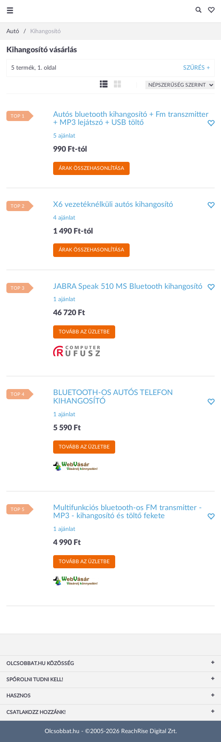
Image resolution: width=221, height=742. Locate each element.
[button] (209, 11)
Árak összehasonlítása (91, 168)
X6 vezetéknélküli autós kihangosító (113, 205)
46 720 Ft (69, 313)
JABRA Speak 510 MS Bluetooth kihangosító (127, 287)
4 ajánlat (64, 218)
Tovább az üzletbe (84, 331)
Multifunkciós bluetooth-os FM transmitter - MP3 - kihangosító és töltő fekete (127, 512)
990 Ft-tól (70, 149)
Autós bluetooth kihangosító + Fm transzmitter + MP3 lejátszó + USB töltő (131, 119)
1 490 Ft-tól (73, 231)
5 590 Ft (67, 428)
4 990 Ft (67, 543)
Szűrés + (196, 68)
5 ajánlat (64, 136)
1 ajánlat (64, 299)
